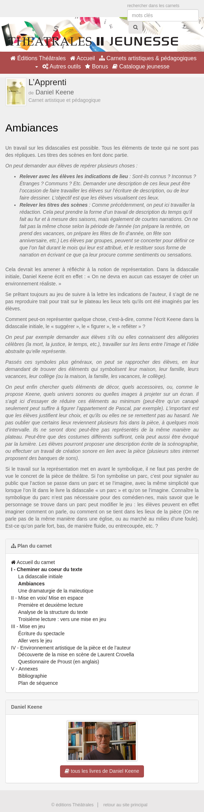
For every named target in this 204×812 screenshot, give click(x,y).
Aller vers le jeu (35, 640)
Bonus (96, 66)
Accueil (82, 58)
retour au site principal (125, 804)
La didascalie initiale (40, 576)
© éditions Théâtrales (72, 804)
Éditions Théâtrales (38, 58)
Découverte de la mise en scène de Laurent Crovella (76, 654)
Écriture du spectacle (41, 633)
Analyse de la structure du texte (53, 612)
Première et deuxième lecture (50, 605)
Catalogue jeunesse (141, 66)
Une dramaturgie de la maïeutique (55, 591)
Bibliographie (32, 676)
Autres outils (61, 66)
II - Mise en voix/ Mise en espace (47, 598)
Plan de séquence (38, 683)
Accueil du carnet (33, 562)
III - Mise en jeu (28, 626)
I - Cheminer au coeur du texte (46, 569)
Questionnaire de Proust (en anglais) (58, 661)
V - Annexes (24, 669)
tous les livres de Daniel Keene (102, 771)
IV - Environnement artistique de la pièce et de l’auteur (71, 648)
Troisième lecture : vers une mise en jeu (62, 619)
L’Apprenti (47, 82)
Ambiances (31, 583)
